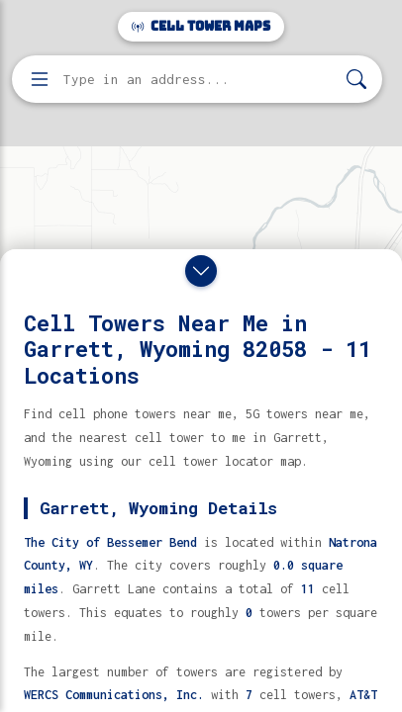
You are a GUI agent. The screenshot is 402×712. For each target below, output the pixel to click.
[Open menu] (39, 79)
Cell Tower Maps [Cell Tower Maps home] (201, 26)
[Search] (356, 79)
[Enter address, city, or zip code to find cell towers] (199, 79)
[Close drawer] (201, 271)
